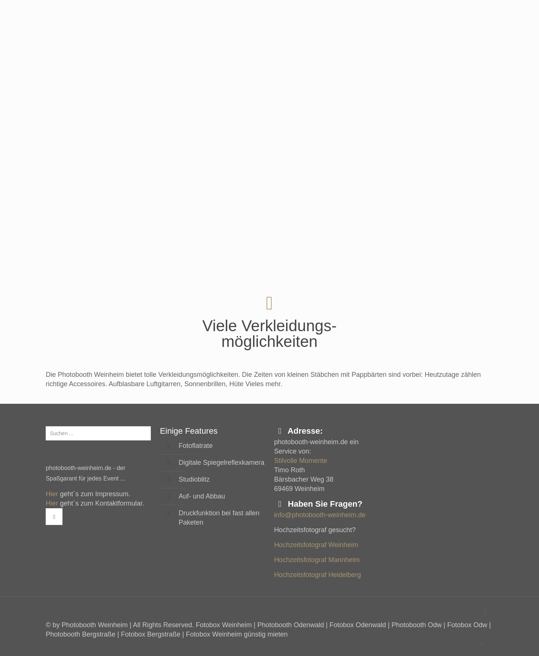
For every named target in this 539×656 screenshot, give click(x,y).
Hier (52, 494)
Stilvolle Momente (300, 460)
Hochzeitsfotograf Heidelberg (317, 575)
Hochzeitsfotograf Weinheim (316, 545)
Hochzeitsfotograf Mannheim (317, 560)
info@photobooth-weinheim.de (319, 515)
